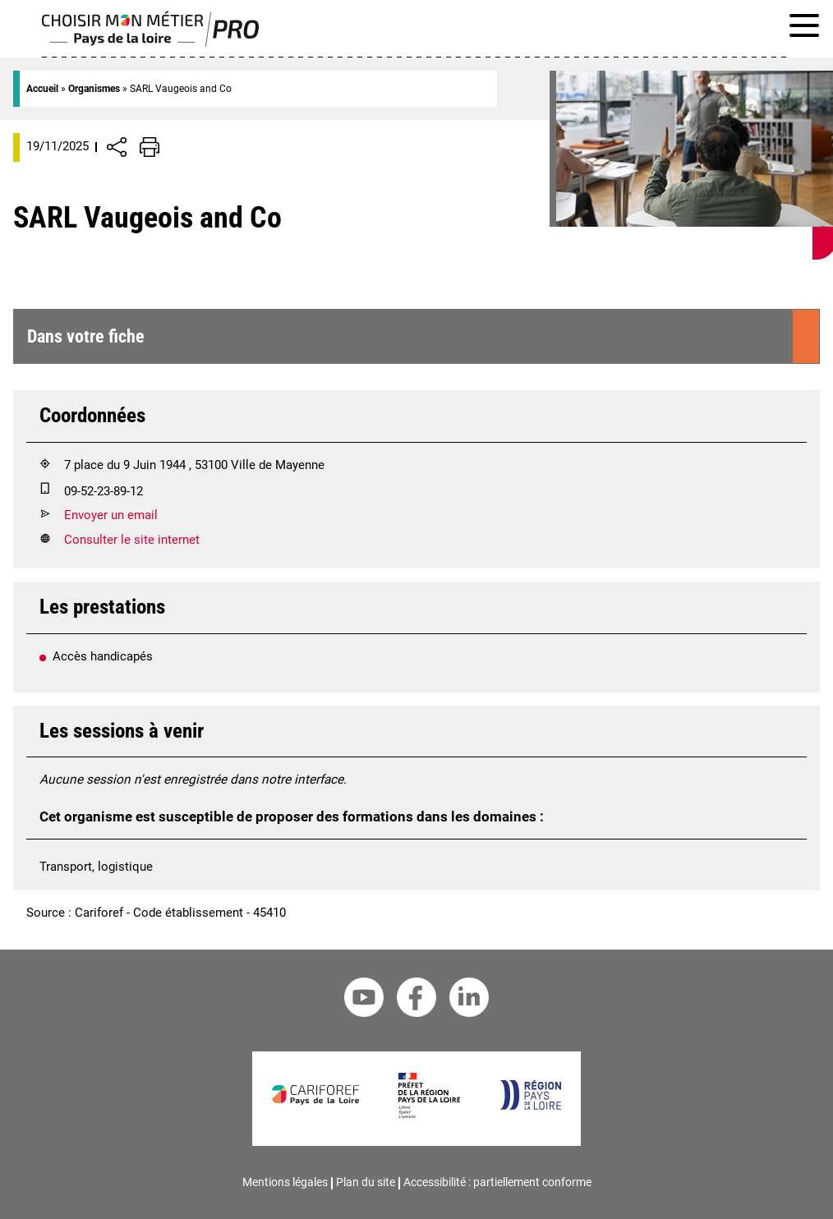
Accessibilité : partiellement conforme (497, 1182)
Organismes (94, 88)
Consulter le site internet (132, 539)
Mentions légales (285, 1182)
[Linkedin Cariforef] (469, 1001)
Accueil (42, 88)
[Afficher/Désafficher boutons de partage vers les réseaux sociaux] (117, 147)
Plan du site (365, 1182)
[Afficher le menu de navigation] (804, 29)
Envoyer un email (111, 515)
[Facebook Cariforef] (416, 1001)
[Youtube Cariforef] (364, 1001)
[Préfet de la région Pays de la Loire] (429, 1113)
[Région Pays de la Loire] (530, 1105)
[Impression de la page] (149, 147)
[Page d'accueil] (151, 42)
